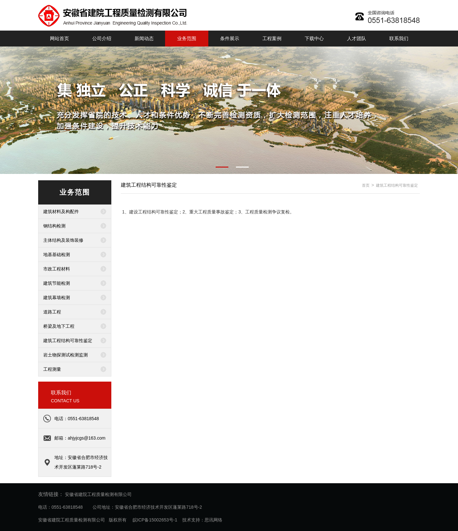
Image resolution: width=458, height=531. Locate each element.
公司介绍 (101, 38)
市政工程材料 (56, 268)
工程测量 (52, 369)
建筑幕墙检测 (56, 297)
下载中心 (314, 38)
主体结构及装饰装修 (63, 240)
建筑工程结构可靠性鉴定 (67, 340)
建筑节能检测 (56, 283)
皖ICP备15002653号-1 (154, 519)
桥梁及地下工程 (58, 326)
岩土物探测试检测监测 (65, 354)
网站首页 (59, 38)
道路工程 (52, 311)
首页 (366, 185)
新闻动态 (144, 38)
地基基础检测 (56, 254)
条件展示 (229, 38)
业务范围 (186, 38)
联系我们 (398, 38)
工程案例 (271, 38)
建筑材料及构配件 (61, 211)
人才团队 (356, 38)
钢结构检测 (54, 225)
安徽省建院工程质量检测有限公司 (98, 494)
